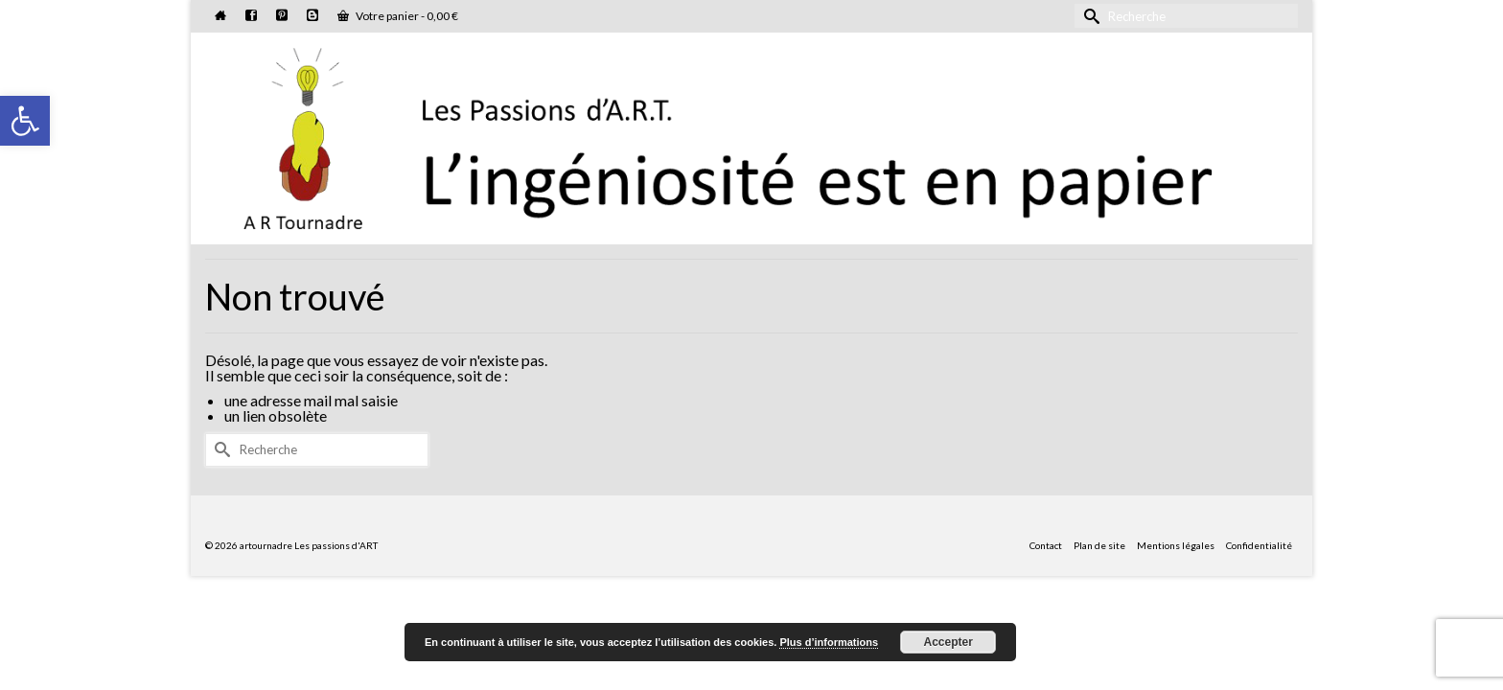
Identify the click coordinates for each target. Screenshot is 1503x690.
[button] (25, 121)
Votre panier (397, 16)
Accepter (948, 642)
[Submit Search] (1089, 16)
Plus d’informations (828, 642)
